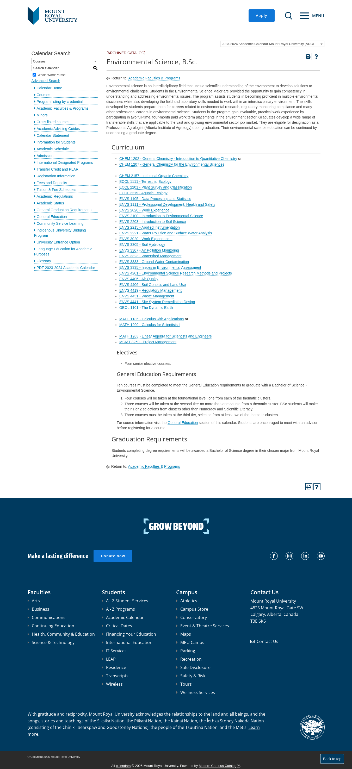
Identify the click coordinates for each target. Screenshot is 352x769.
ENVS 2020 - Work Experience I (145, 210)
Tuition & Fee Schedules (56, 189)
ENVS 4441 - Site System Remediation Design (157, 302)
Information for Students (56, 142)
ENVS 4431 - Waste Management (146, 296)
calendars (123, 766)
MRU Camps (190, 642)
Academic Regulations (55, 196)
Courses (43, 95)
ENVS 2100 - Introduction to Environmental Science (161, 216)
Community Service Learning (60, 223)
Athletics (186, 601)
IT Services (114, 651)
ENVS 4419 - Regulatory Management (150, 290)
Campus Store (192, 609)
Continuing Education (51, 626)
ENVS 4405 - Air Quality (138, 279)
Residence (114, 667)
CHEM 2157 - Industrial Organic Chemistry (153, 176)
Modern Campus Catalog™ (219, 766)
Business (38, 609)
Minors (42, 115)
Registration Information (56, 176)
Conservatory (191, 617)
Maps (183, 634)
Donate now (113, 555)
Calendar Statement (53, 135)
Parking (185, 651)
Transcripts (115, 676)
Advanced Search (46, 81)
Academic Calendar (123, 617)
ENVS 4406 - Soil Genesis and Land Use (152, 285)
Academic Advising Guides (58, 129)
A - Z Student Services (125, 601)
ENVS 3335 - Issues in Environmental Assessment (160, 267)
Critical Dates (117, 626)
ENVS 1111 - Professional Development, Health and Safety (167, 204)
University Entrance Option (58, 242)
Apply (261, 15)
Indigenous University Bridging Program (60, 232)
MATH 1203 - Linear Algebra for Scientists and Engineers (165, 336)
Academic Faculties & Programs (63, 108)
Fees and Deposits (52, 183)
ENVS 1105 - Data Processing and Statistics (155, 199)
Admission (45, 156)
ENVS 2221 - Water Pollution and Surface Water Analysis (165, 233)
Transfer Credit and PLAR (58, 169)
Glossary (44, 261)
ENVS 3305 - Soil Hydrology (142, 244)
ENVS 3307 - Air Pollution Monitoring (149, 250)
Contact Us (267, 641)
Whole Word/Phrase (51, 75)
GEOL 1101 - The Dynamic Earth (146, 307)
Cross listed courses (53, 122)
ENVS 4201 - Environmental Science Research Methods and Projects (175, 273)
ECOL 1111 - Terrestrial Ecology (145, 181)
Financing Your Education (129, 634)
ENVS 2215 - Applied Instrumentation (149, 227)
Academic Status (50, 203)
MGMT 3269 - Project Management (147, 342)
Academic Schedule (53, 149)
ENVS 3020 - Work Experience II (145, 239)
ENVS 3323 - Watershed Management (150, 256)
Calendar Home (49, 88)
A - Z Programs (118, 609)
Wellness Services (195, 692)
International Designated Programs (65, 162)
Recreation (189, 659)
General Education (52, 217)
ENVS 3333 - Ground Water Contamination (154, 262)
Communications (46, 617)
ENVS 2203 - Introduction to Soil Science (152, 222)
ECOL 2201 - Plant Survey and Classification (155, 187)
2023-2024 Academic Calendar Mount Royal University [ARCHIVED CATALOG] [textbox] (273, 44)
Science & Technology (51, 642)
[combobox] (272, 44)
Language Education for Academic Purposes (63, 251)
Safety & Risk (190, 676)
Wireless (112, 684)
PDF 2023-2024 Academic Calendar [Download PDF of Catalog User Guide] (66, 268)
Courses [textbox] (39, 61)
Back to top (332, 759)
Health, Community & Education (61, 634)
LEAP (109, 659)
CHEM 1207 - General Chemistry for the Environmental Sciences (171, 164)
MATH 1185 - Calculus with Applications (151, 319)
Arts (34, 601)
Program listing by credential (60, 101)
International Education (127, 642)
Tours (184, 684)
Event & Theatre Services (202, 626)
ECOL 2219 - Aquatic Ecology (143, 193)
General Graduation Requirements (64, 210)
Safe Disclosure (193, 667)
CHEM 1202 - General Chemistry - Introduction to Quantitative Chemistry (178, 159)
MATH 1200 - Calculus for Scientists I (149, 325)
